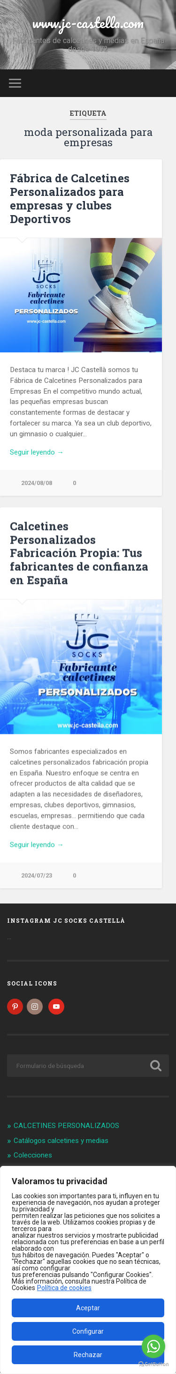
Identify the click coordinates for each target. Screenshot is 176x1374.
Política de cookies (64, 1288)
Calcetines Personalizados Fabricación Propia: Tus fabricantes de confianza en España (79, 553)
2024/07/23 (36, 875)
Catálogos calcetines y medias (61, 1142)
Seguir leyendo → (37, 452)
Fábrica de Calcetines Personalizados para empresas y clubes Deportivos (70, 198)
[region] (88, 1270)
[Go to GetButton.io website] (153, 1364)
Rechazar (88, 1355)
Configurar (88, 1331)
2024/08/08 (36, 482)
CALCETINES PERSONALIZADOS (66, 1127)
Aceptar (88, 1308)
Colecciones (33, 1156)
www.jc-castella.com (88, 22)
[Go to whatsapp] (153, 1346)
